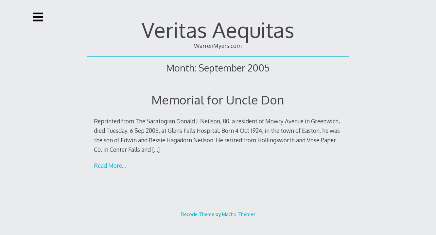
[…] (156, 149)
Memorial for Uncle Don (217, 99)
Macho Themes (238, 214)
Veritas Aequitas (218, 29)
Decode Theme (197, 214)
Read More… (110, 165)
